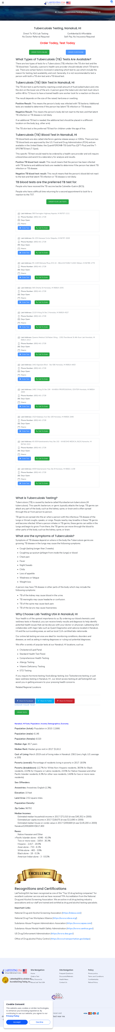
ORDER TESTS (23, 717)
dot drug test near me (55, 1021)
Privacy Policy (12, 1016)
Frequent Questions (66, 979)
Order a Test (35, 982)
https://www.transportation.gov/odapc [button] (70, 943)
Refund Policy (93, 987)
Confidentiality (93, 985)
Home (59, 12)
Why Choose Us (36, 985)
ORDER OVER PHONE (75, 52)
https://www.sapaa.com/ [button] (79, 928)
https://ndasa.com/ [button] (71, 918)
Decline (39, 1022)
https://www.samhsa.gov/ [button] (80, 933)
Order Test (25, 229)
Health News (63, 985)
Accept (17, 1022)
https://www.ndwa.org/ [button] (65, 923)
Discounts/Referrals (66, 982)
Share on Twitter (50, 705)
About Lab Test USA (38, 987)
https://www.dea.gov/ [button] (62, 938)
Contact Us (63, 987)
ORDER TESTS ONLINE (39, 52)
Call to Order (44, 229)
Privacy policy (93, 979)
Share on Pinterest (73, 705)
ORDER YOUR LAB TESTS (57, 202)
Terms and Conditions (96, 982)
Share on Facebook (26, 705)
